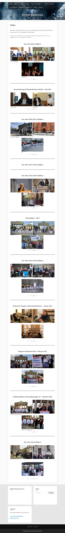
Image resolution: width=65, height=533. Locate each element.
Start (11, 4)
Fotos (35, 7)
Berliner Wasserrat (49, 4)
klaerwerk (21, 7)
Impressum (30, 526)
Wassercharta (13, 7)
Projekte (28, 7)
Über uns (16, 4)
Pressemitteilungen (36, 4)
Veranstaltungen (25, 4)
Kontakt (41, 7)
